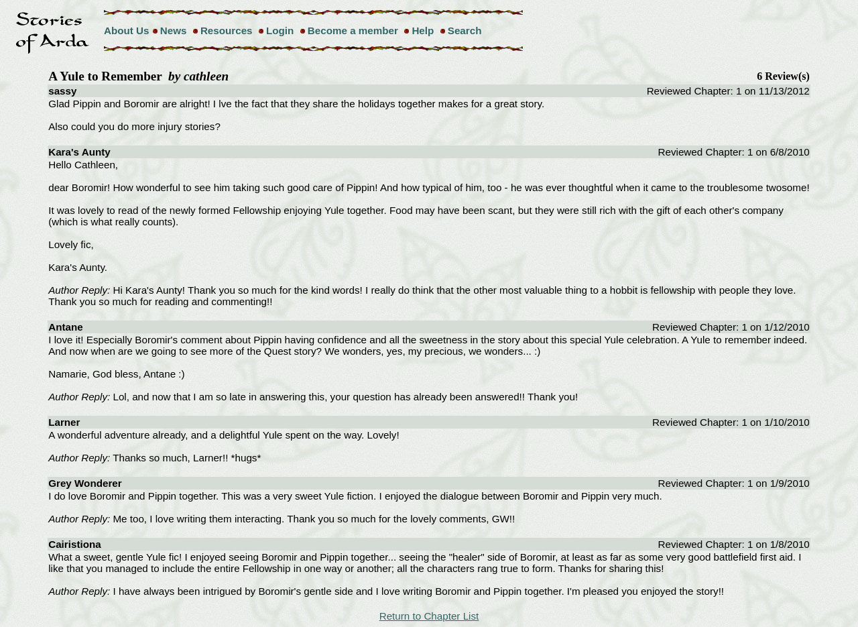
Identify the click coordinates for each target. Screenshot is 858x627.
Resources (226, 30)
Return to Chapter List (429, 616)
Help (423, 30)
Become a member (353, 30)
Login (280, 30)
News (173, 30)
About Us (126, 30)
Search (465, 30)
